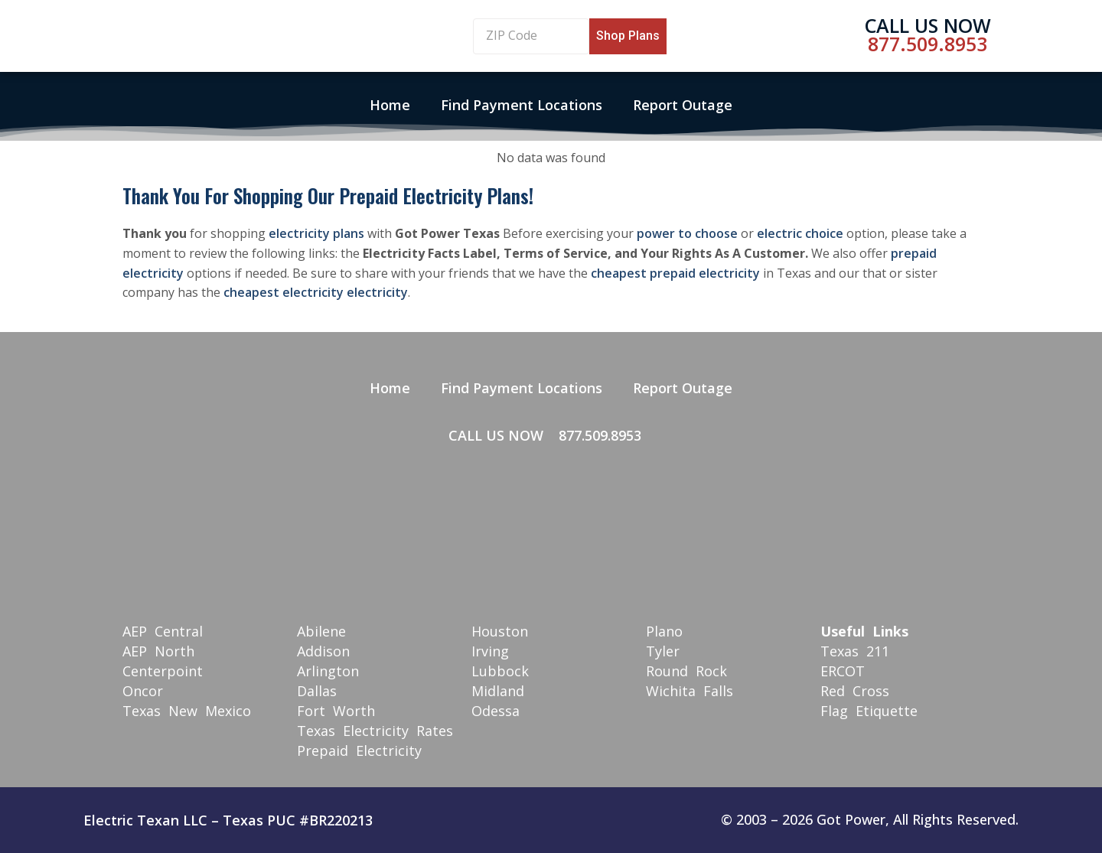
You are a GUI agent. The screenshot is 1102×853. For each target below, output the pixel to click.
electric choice (800, 233)
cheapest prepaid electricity (675, 273)
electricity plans (316, 233)
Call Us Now (928, 25)
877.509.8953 (927, 44)
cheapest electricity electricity (315, 292)
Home (390, 105)
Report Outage (682, 105)
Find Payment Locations (521, 105)
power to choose (687, 233)
